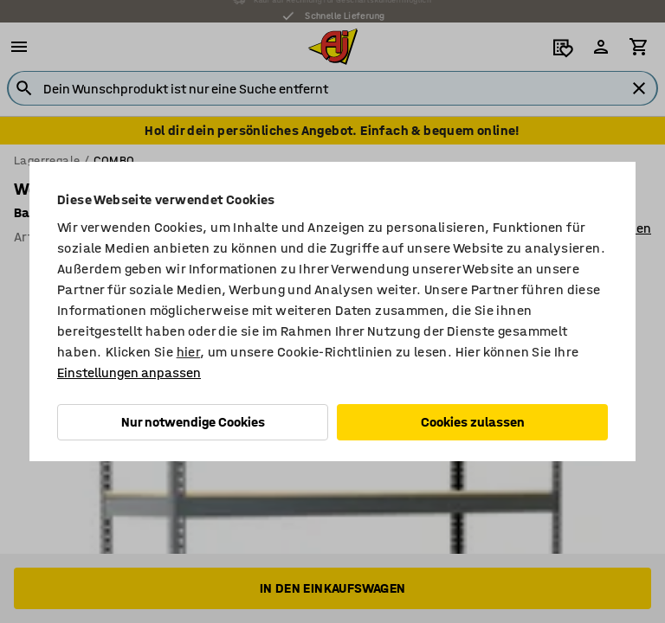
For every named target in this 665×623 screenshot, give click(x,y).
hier (189, 352)
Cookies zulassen (473, 422)
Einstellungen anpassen (129, 372)
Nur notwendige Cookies (193, 422)
